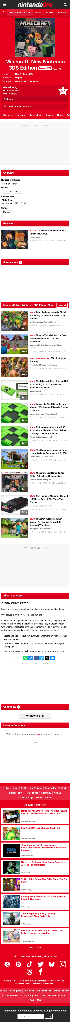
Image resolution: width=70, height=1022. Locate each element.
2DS (56, 394)
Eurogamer (33, 995)
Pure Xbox (29, 990)
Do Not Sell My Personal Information (40, 984)
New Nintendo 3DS (24, 74)
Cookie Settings (25, 797)
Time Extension (44, 990)
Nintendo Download (57, 368)
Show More (35, 947)
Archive (57, 793)
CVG (32, 1000)
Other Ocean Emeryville (26, 81)
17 (24, 328)
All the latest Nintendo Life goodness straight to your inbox (35, 1010)
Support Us (50, 788)
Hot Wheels (64, 509)
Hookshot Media (17, 981)
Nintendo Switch (55, 325)
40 (24, 351)
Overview (7, 115)
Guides (49, 115)
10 (24, 512)
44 (24, 535)
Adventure (7, 192)
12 (24, 489)
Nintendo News (11, 995)
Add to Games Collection (17, 107)
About (15, 788)
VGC (43, 995)
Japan (55, 440)
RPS (39, 1000)
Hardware (64, 440)
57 (24, 443)
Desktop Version (44, 797)
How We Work (35, 788)
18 (24, 466)
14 (24, 420)
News (60, 115)
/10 (17, 90)
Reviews (21, 115)
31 (24, 247)
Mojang (18, 77)
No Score (8, 99)
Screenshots (35, 115)
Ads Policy (46, 793)
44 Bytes (62, 981)
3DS (51, 394)
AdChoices (19, 984)
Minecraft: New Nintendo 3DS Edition (35, 65)
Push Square (15, 990)
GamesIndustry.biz (57, 995)
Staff (23, 788)
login (38, 734)
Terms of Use (31, 793)
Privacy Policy (15, 793)
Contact (62, 788)
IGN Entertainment (41, 981)
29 (24, 397)
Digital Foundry (61, 990)
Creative (18, 192)
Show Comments (35, 716)
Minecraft (7, 212)
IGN (23, 995)
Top (7, 788)
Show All (62, 305)
